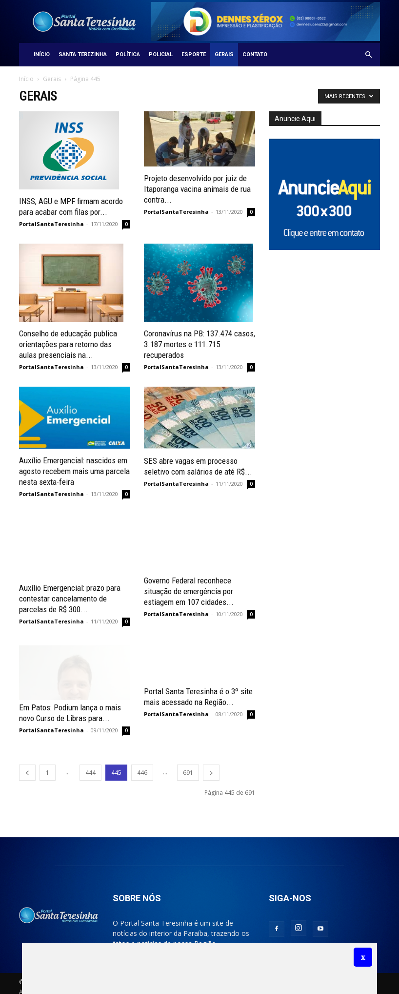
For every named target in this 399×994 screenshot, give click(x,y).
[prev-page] (27, 766)
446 (142, 766)
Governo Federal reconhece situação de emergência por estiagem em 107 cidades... (189, 591)
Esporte (193, 54)
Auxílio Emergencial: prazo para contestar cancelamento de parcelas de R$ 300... (69, 591)
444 (90, 766)
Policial (161, 54)
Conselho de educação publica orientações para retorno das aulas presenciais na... (68, 344)
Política (128, 54)
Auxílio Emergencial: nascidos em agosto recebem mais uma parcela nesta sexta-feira (74, 471)
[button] (368, 55)
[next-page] (211, 766)
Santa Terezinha (83, 54)
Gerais (224, 54)
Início (42, 54)
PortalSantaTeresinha (51, 224)
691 (188, 766)
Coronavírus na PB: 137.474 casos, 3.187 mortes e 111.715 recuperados (199, 344)
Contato (254, 54)
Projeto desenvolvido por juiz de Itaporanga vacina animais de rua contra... (197, 189)
